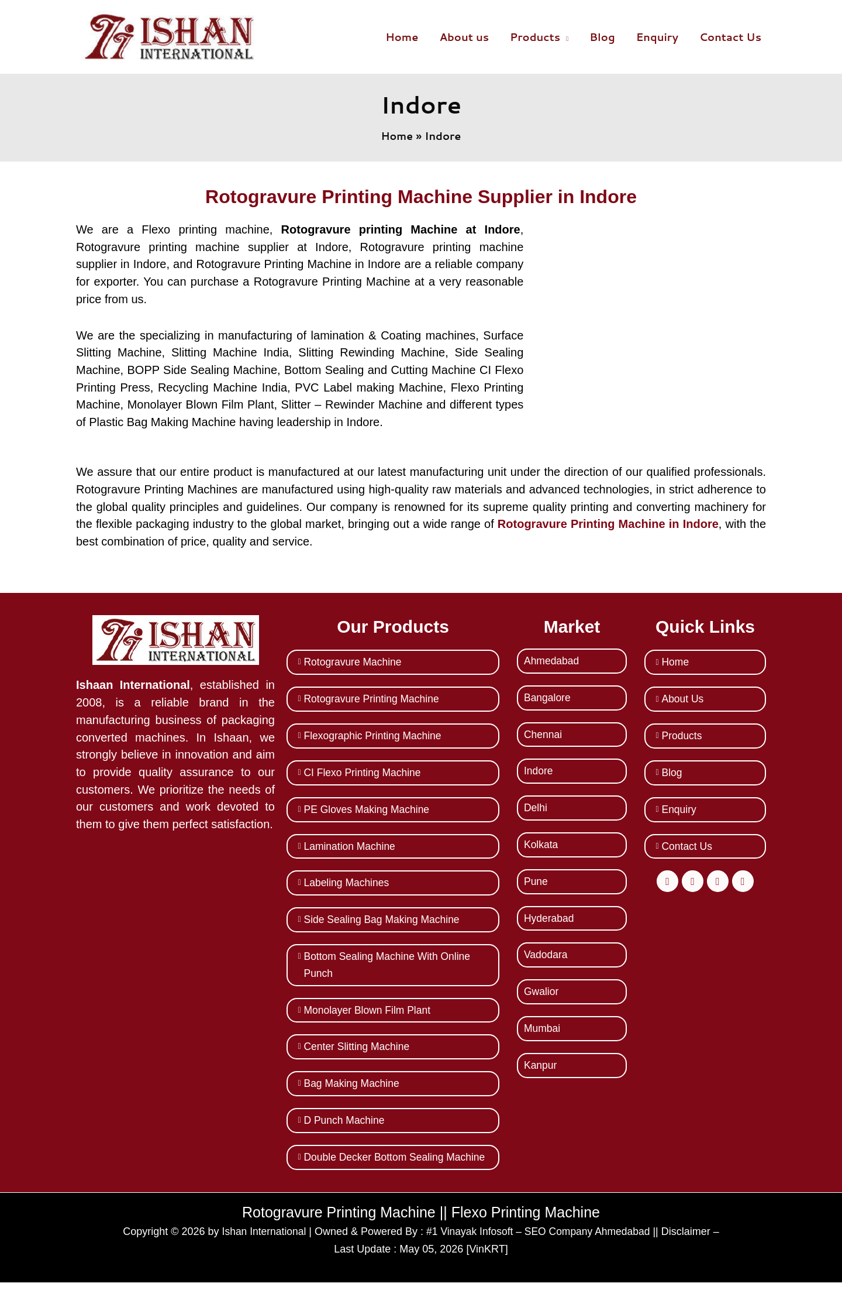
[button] (564, 37)
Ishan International (261, 1239)
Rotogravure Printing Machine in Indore (608, 523)
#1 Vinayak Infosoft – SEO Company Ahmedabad (539, 1239)
